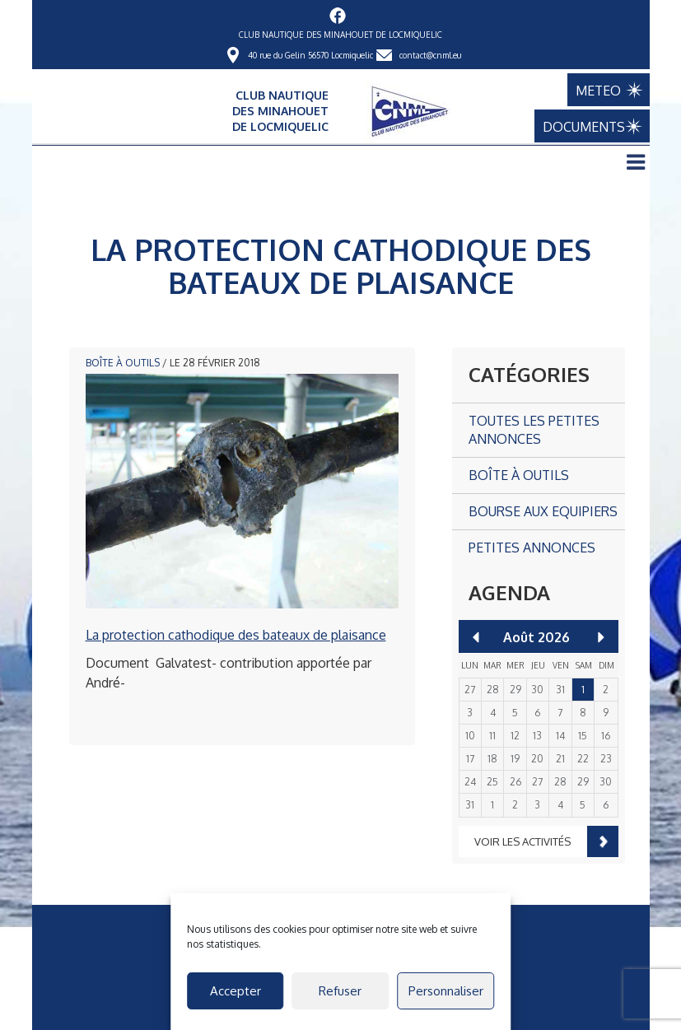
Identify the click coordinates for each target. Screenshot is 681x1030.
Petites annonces (532, 547)
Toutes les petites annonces (534, 430)
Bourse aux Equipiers (543, 511)
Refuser (340, 991)
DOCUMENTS (584, 127)
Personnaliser (445, 991)
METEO (598, 90)
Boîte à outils (123, 363)
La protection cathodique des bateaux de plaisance (236, 635)
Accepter (235, 991)
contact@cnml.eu (430, 55)
